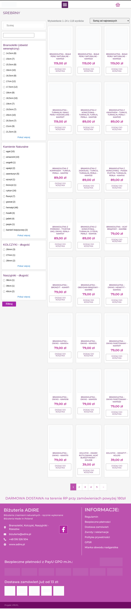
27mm (10, 255)
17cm (11, 82)
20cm (11, 115)
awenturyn (12, 174)
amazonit (12, 157)
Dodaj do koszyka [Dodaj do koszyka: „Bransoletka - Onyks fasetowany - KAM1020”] (116, 414)
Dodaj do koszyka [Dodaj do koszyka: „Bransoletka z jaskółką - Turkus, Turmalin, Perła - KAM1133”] (88, 187)
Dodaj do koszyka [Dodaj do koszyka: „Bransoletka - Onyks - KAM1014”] (60, 355)
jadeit (10, 219)
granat (10, 202)
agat (10, 152)
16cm (11, 70)
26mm (10, 250)
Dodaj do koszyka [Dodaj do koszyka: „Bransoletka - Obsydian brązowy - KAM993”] (88, 302)
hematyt (12, 208)
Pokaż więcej (24, 138)
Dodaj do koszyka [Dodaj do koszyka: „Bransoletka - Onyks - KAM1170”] (60, 467)
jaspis (10, 225)
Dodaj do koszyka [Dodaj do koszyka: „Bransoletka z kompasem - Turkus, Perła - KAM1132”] (60, 185)
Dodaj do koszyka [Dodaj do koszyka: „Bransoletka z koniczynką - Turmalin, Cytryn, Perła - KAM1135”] (88, 246)
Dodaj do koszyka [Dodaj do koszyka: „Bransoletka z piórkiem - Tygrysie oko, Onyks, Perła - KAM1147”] (60, 246)
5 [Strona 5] (96, 487)
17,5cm (12, 87)
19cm (10, 104)
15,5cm (11, 65)
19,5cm (11, 110)
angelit (11, 163)
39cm (10, 286)
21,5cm (11, 132)
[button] (65, 5)
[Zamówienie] (110, 21)
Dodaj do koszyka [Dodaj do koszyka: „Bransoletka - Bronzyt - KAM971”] (60, 299)
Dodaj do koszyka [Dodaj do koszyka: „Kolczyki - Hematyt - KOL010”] (116, 467)
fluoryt (10, 197)
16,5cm (11, 76)
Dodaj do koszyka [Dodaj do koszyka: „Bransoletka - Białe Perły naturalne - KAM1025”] (116, 71)
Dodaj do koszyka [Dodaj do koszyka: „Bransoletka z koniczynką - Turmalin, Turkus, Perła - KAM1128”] (88, 129)
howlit (10, 213)
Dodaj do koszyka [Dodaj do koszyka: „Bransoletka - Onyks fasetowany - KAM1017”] (116, 358)
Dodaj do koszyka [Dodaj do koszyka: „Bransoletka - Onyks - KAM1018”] (60, 411)
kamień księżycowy (17, 230)
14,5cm (11, 54)
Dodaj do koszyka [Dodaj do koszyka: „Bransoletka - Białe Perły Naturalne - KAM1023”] (88, 71)
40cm (10, 292)
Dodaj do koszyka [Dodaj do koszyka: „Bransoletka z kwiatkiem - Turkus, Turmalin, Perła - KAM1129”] (116, 129)
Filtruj (9, 304)
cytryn (11, 191)
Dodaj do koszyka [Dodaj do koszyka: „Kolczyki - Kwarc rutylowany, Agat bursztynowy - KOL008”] (88, 472)
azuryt (10, 180)
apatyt (10, 169)
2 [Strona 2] (79, 487)
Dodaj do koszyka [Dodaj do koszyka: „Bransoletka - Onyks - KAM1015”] (88, 355)
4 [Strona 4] (91, 487)
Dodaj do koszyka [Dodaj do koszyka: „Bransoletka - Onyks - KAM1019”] (88, 411)
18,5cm (12, 99)
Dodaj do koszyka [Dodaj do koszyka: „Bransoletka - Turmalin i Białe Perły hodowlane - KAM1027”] (60, 129)
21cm (10, 127)
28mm (10, 261)
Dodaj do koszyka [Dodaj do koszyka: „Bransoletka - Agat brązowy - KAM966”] (116, 241)
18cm (10, 93)
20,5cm (11, 121)
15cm (10, 59)
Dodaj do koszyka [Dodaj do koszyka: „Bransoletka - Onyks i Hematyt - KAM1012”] (116, 302)
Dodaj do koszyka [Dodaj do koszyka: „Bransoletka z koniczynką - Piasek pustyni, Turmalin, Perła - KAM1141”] (116, 187)
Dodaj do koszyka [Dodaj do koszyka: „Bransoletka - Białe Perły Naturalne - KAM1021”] (60, 71)
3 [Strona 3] (85, 487)
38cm (10, 281)
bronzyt (11, 185)
